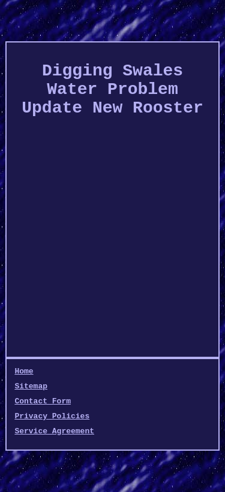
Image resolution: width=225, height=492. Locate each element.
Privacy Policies (51, 416)
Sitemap (30, 386)
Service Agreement (54, 431)
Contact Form (42, 401)
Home (23, 371)
